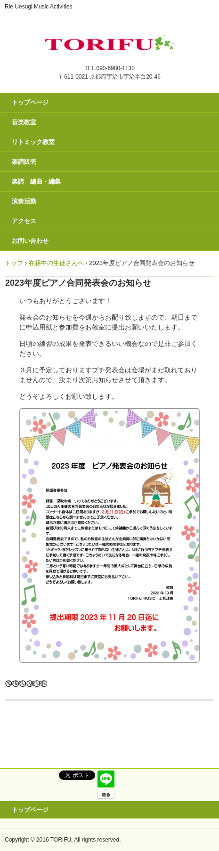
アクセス (24, 221)
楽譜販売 (24, 161)
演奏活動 (24, 201)
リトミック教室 (33, 141)
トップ (14, 262)
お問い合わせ (30, 240)
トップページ (30, 102)
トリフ (109, 41)
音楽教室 (24, 122)
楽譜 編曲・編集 (36, 181)
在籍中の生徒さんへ (56, 262)
